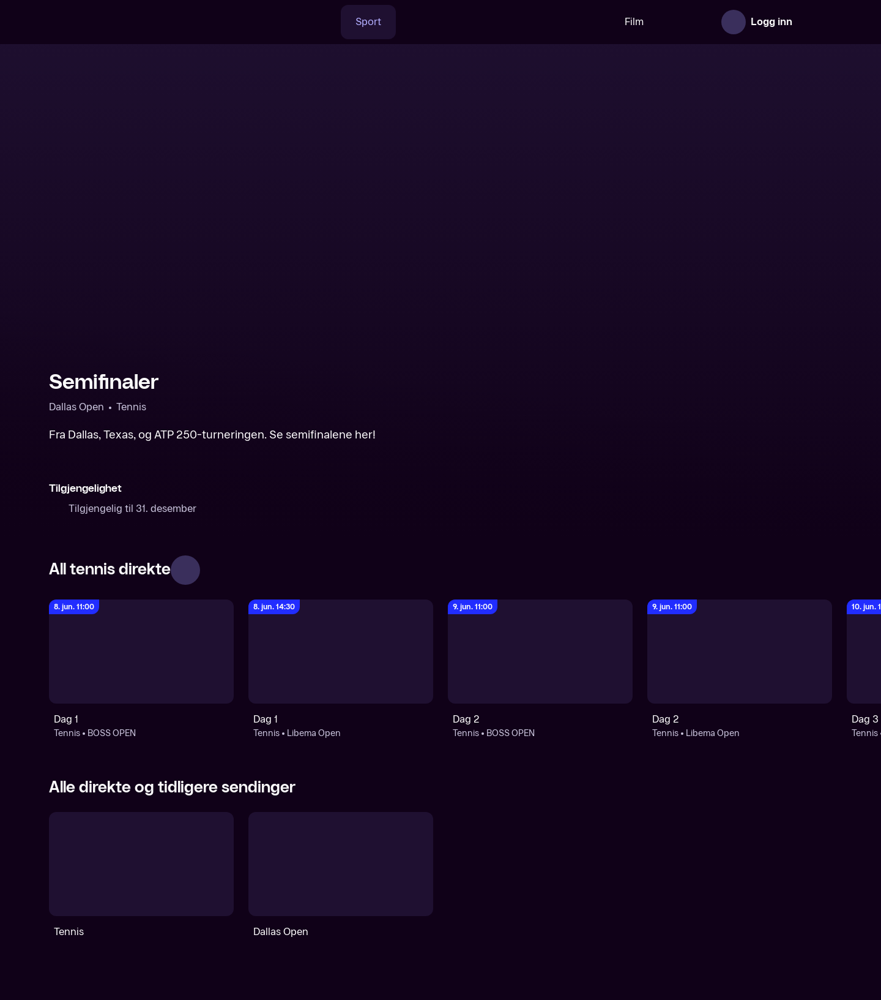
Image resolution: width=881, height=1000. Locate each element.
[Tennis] (141, 864)
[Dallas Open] (340, 864)
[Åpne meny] (815, 22)
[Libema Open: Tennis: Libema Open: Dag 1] (340, 652)
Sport (330, 22)
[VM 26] (464, 22)
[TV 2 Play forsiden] (140, 22)
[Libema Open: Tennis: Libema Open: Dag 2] (739, 652)
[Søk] (284, 22)
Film (595, 22)
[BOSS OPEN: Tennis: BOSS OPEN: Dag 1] (141, 652)
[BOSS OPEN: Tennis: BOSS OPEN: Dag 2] (540, 652)
